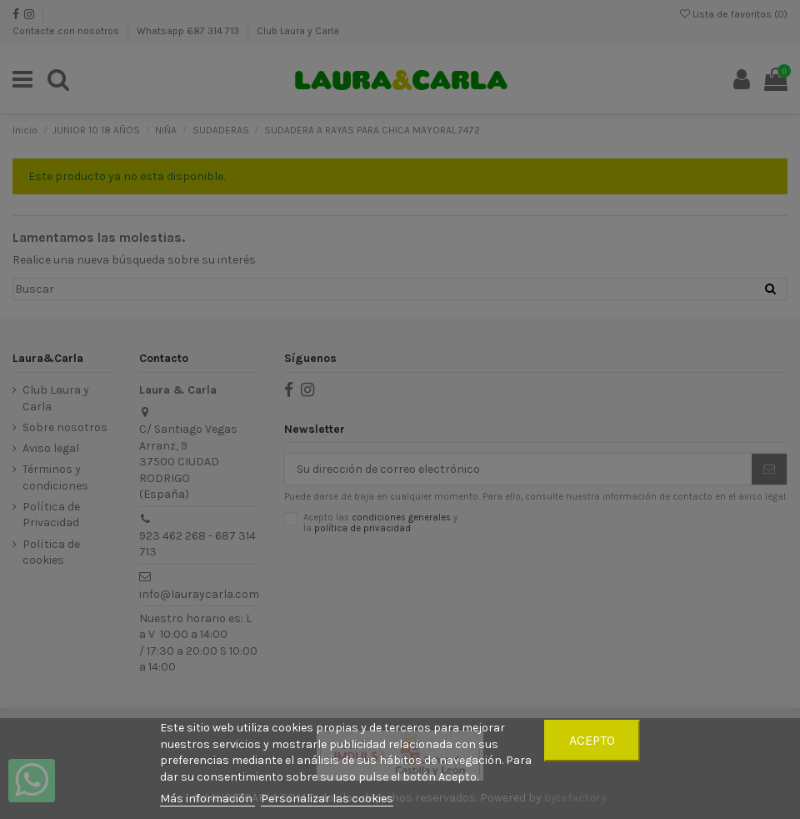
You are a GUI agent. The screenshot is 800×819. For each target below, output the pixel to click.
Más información (207, 798)
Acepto (592, 740)
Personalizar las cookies (327, 798)
